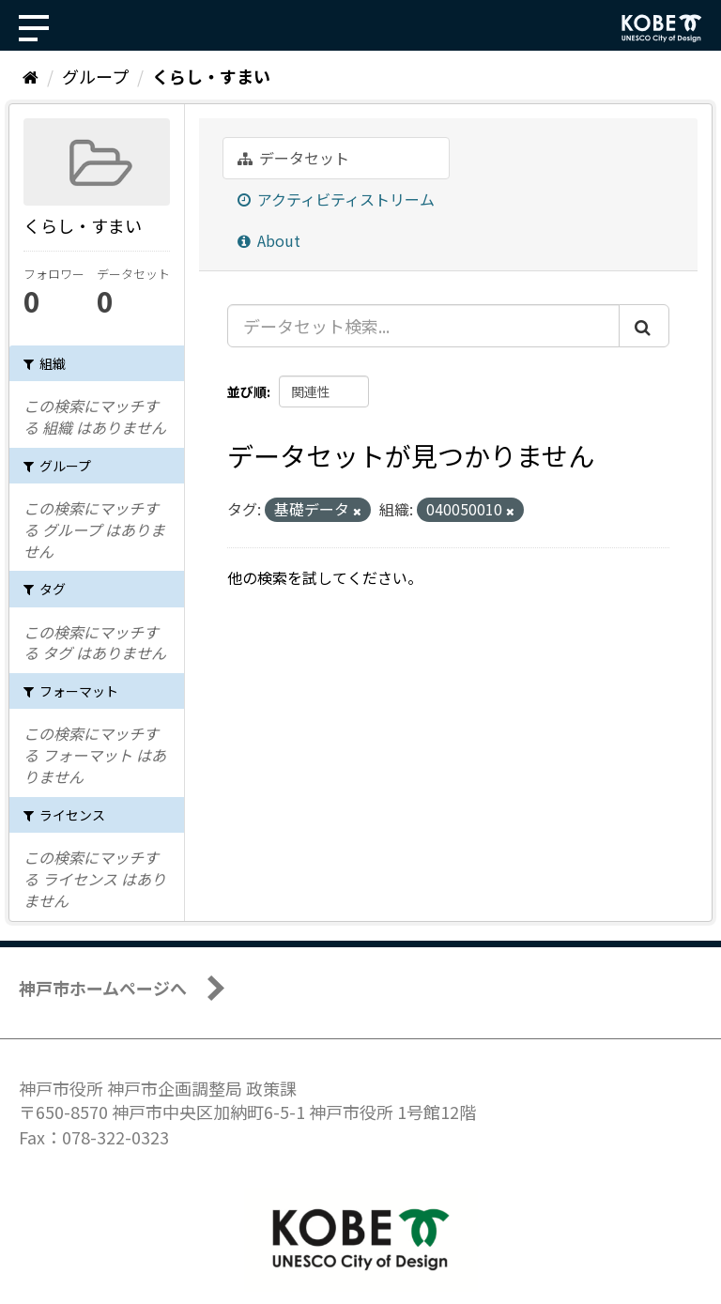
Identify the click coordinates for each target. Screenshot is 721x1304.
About (269, 240)
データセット (293, 157)
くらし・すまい (211, 76)
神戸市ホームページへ (103, 987)
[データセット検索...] (423, 325)
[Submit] (644, 325)
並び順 (247, 391)
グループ (95, 76)
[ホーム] (30, 76)
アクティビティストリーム (336, 199)
